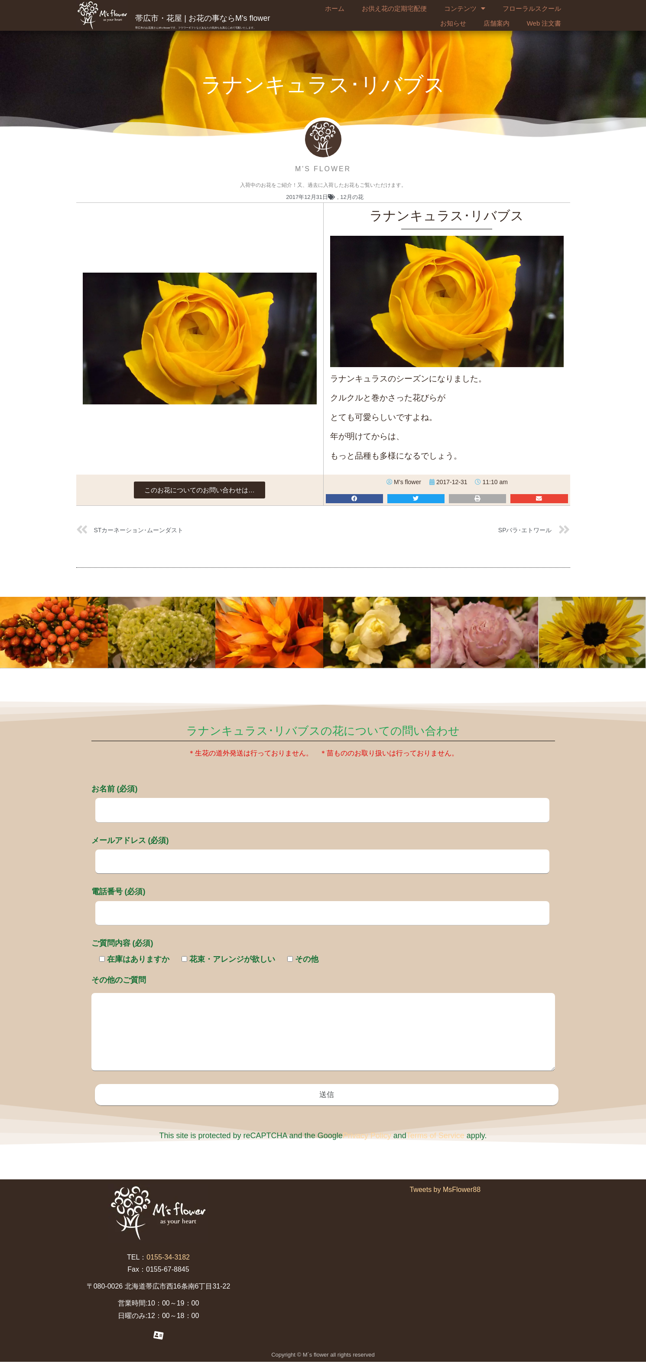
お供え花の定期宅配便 (394, 8)
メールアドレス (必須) (320, 851)
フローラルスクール (532, 8)
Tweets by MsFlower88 (444, 1191)
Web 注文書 (544, 23)
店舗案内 (497, 23)
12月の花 (351, 197)
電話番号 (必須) (320, 902)
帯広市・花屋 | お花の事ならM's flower (202, 18)
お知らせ (453, 23)
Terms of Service (435, 1137)
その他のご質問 (323, 1024)
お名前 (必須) (320, 799)
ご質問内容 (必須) (122, 943)
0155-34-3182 (168, 1259)
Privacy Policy (367, 1137)
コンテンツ (464, 8)
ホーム (334, 8)
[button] (199, 490)
